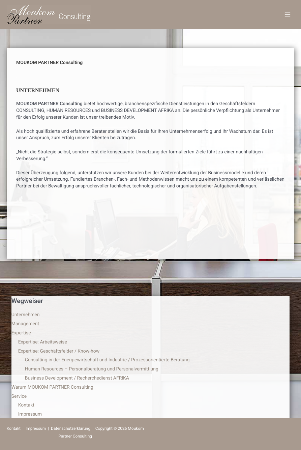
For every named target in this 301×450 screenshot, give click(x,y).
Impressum (30, 414)
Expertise (21, 333)
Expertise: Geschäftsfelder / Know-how (59, 351)
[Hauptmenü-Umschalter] (287, 15)
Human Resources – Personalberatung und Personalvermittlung (91, 369)
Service (19, 396)
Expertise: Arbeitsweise (42, 342)
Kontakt (26, 405)
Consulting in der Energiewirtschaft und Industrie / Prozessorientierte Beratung (107, 360)
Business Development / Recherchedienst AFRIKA (77, 378)
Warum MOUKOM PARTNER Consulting (52, 387)
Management (25, 324)
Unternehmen (25, 315)
